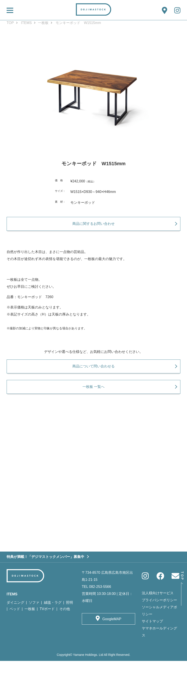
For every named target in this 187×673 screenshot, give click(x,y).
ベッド (14, 621)
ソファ (34, 614)
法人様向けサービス (158, 605)
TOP (10, 23)
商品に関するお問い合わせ (93, 226)
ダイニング (15, 614)
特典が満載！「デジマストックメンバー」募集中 (45, 568)
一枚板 (43, 23)
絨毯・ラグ (53, 614)
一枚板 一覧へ (93, 395)
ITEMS (26, 23)
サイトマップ (152, 633)
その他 (64, 621)
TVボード (47, 621)
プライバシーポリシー (159, 612)
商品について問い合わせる (93, 372)
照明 (69, 614)
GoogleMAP (111, 631)
